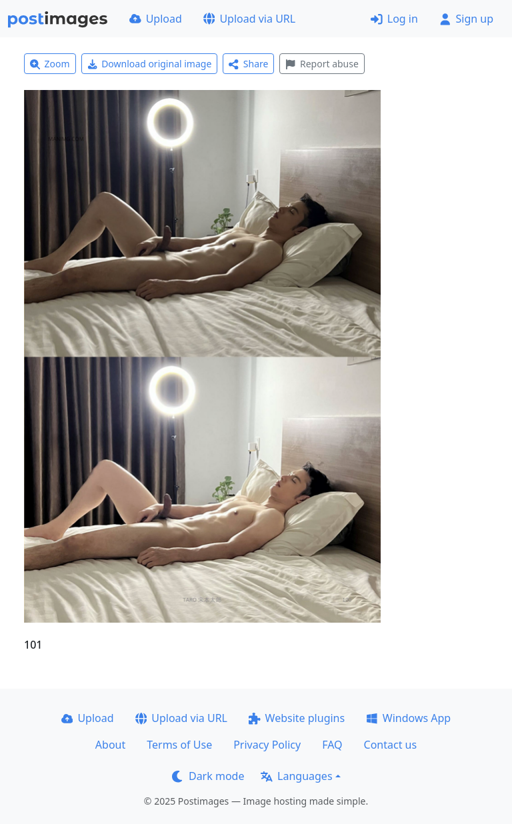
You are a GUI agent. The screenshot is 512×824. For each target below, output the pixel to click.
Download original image (149, 63)
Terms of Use (179, 744)
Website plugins (297, 718)
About (110, 744)
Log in (394, 18)
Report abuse (321, 63)
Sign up (466, 18)
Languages (296, 776)
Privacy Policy (267, 744)
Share (248, 63)
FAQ (332, 744)
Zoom (50, 63)
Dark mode (208, 776)
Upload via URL (249, 18)
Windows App (408, 718)
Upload (155, 18)
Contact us (390, 744)
